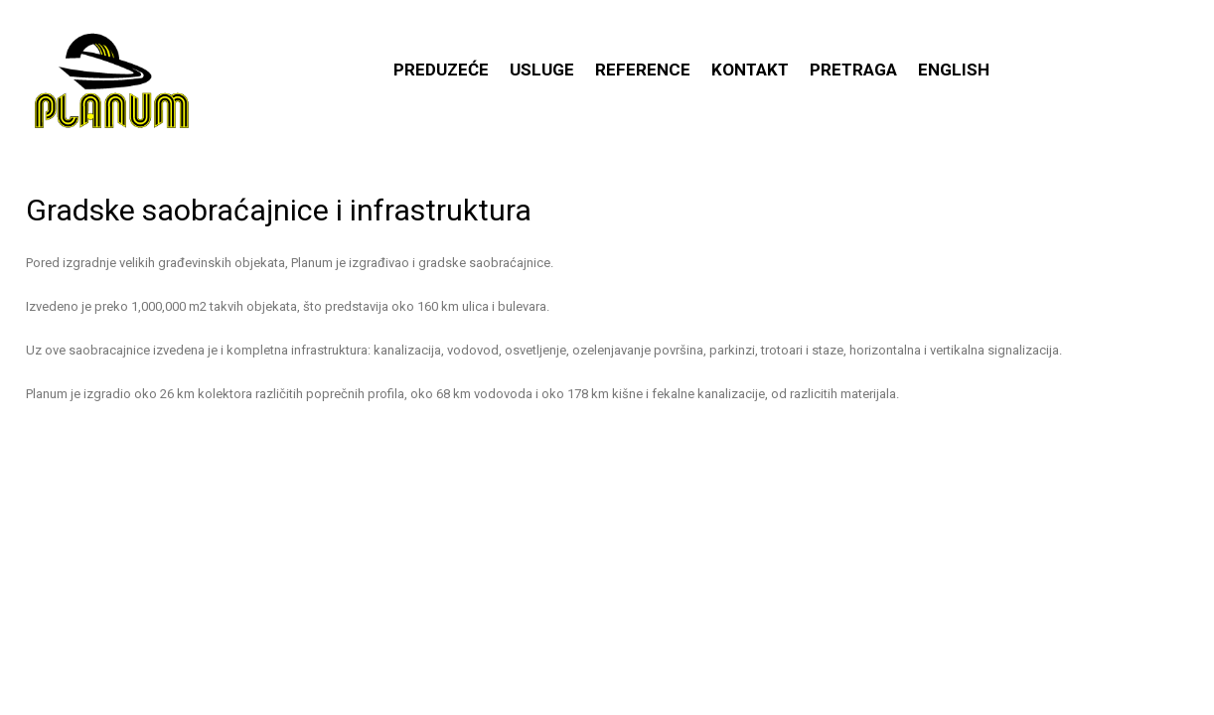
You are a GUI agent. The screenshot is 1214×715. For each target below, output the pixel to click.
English (953, 69)
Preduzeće (441, 69)
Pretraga (853, 69)
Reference (642, 69)
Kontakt (750, 69)
